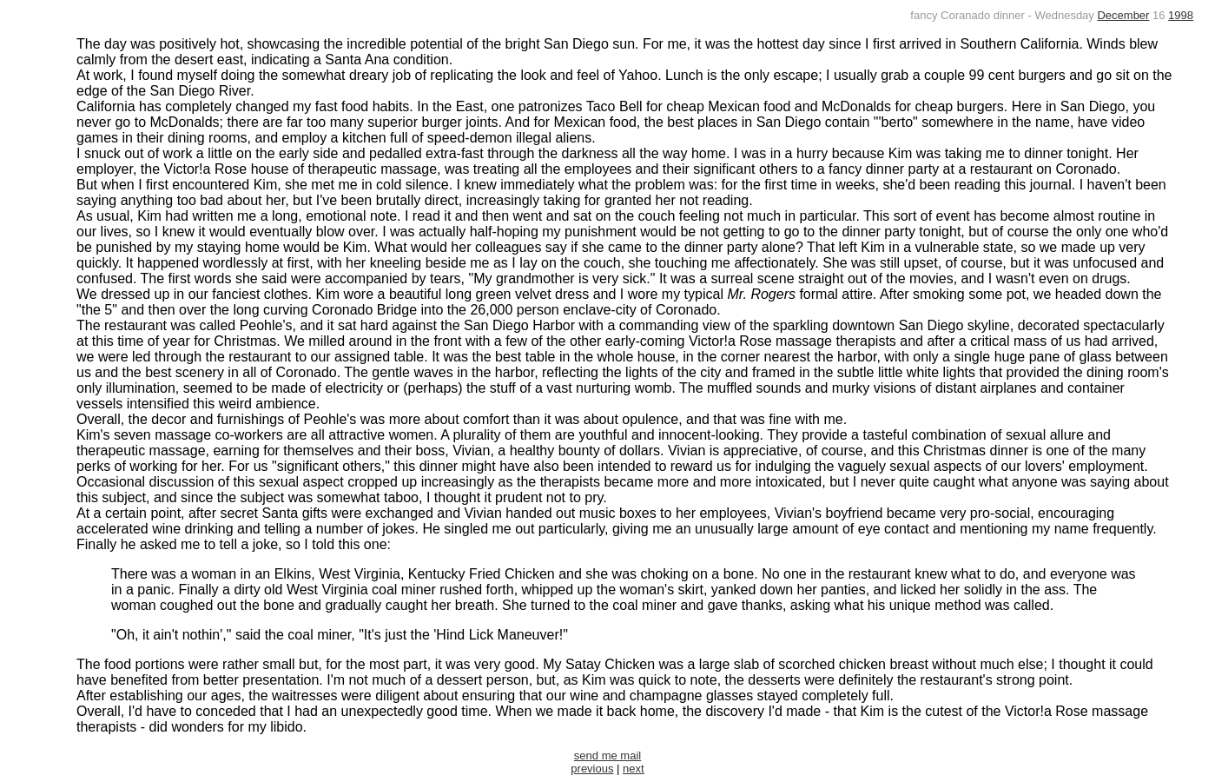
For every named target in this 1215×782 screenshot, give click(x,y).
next (633, 768)
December (1123, 15)
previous (592, 768)
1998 (1180, 15)
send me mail (607, 755)
